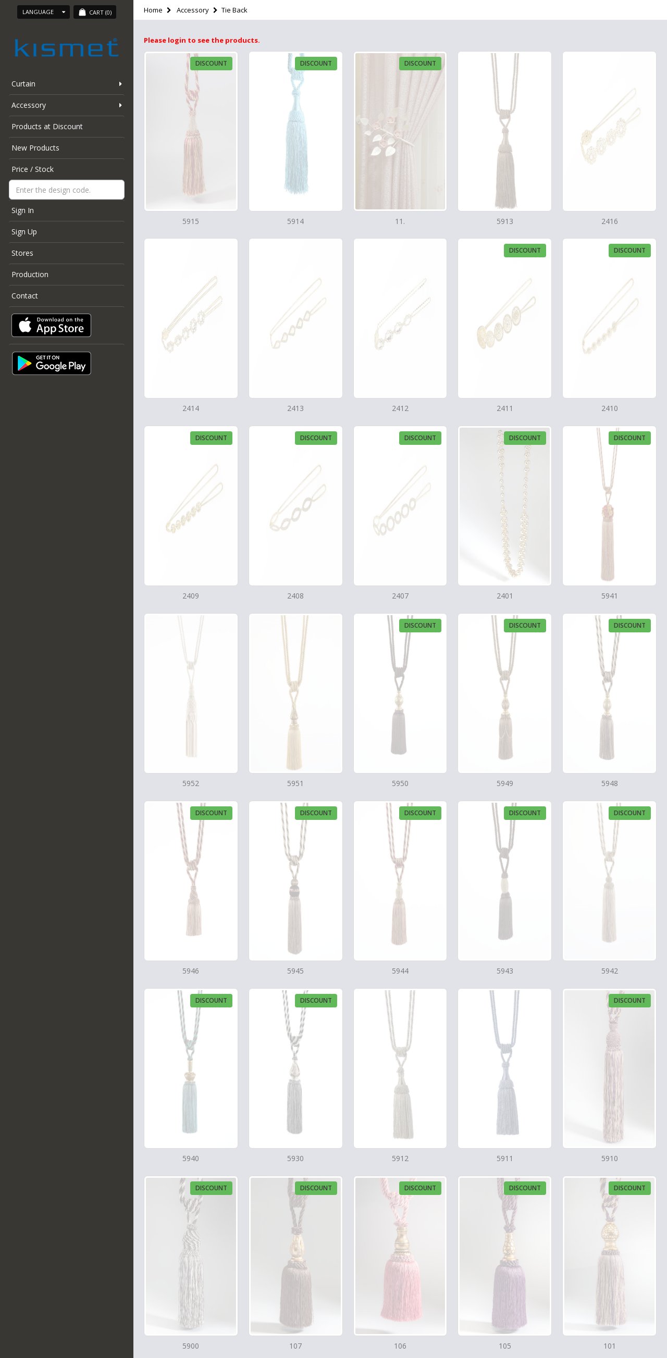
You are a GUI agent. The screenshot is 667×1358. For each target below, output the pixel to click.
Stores (22, 253)
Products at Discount (47, 126)
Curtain (23, 84)
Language (43, 12)
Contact (24, 296)
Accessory (28, 105)
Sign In (22, 210)
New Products (35, 148)
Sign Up (24, 231)
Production (29, 274)
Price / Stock (32, 169)
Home (153, 10)
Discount (211, 63)
